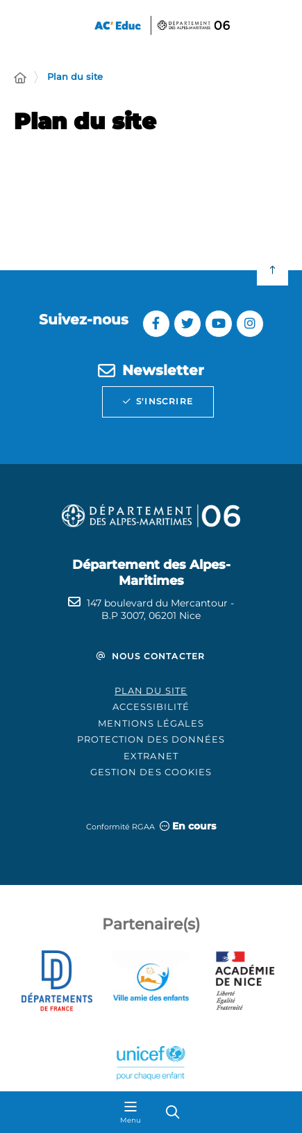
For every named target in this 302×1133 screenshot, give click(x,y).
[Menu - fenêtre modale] (130, 1112)
